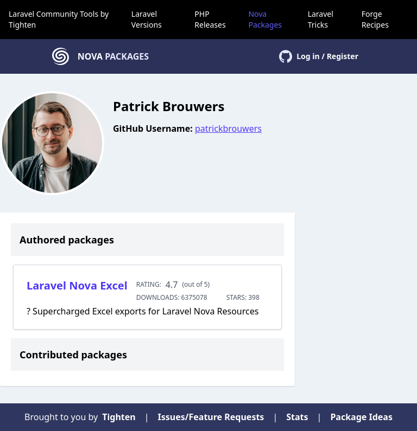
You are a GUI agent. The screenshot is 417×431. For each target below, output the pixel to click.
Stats (297, 417)
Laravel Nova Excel (77, 285)
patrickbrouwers (228, 128)
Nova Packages (265, 19)
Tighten (22, 25)
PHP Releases (209, 19)
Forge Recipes (375, 19)
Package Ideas (361, 417)
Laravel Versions (146, 19)
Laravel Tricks (320, 19)
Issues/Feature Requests (211, 417)
